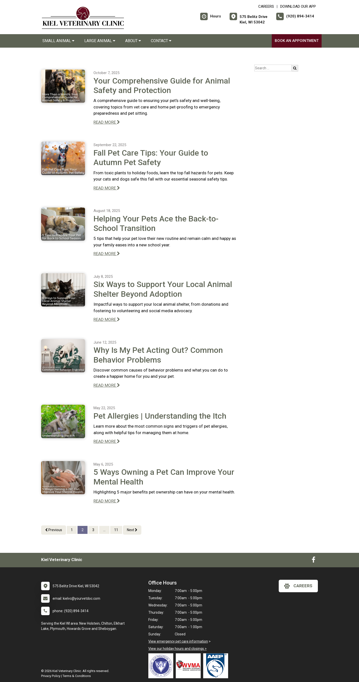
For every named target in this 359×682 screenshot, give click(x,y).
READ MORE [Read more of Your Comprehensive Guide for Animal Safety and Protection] (106, 122)
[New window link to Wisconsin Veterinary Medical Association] (189, 665)
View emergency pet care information (178, 641)
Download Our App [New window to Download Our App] (298, 6)
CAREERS (266, 6)
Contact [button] (161, 40)
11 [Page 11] (116, 530)
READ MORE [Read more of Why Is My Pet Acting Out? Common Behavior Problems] (106, 385)
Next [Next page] (132, 530)
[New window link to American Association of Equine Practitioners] (217, 665)
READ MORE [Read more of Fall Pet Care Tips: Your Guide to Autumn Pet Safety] (106, 188)
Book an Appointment (297, 40)
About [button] (133, 40)
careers (298, 586)
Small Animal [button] (58, 40)
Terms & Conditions (77, 676)
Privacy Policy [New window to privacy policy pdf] (50, 676)
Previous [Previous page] (53, 530)
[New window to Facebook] (313, 561)
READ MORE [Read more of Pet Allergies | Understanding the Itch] (106, 441)
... (104, 530)
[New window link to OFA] (162, 665)
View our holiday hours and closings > (177, 649)
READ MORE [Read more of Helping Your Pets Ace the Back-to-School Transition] (106, 253)
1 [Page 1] (72, 530)
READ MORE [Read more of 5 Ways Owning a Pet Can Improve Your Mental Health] (106, 500)
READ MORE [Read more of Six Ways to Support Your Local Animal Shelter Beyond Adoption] (106, 319)
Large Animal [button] (99, 40)
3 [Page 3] (93, 530)
